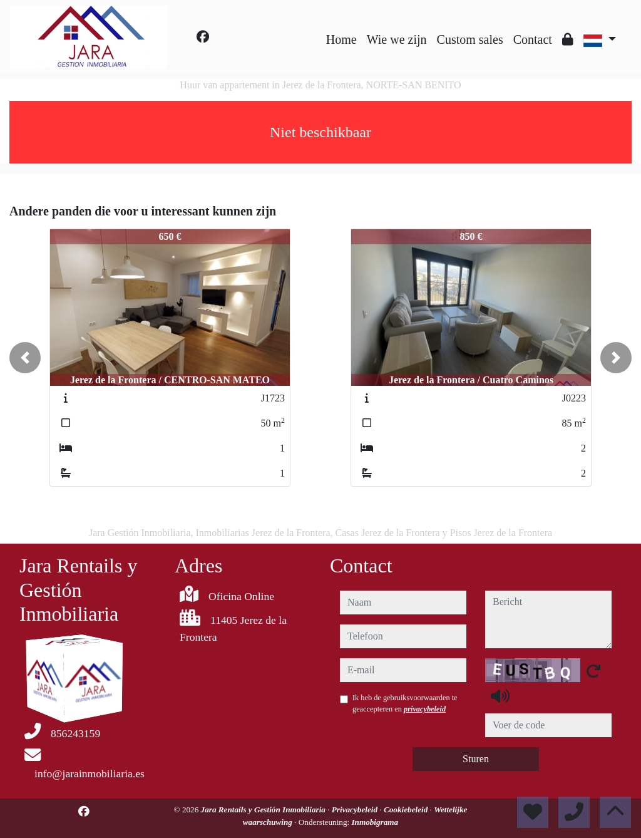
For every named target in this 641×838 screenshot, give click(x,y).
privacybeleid (425, 709)
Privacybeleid (356, 809)
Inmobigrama (374, 822)
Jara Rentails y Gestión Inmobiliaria (264, 809)
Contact (532, 39)
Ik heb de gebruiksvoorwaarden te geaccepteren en (405, 703)
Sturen (476, 758)
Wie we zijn (397, 39)
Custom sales (470, 39)
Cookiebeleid (407, 809)
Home (341, 39)
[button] (25, 357)
